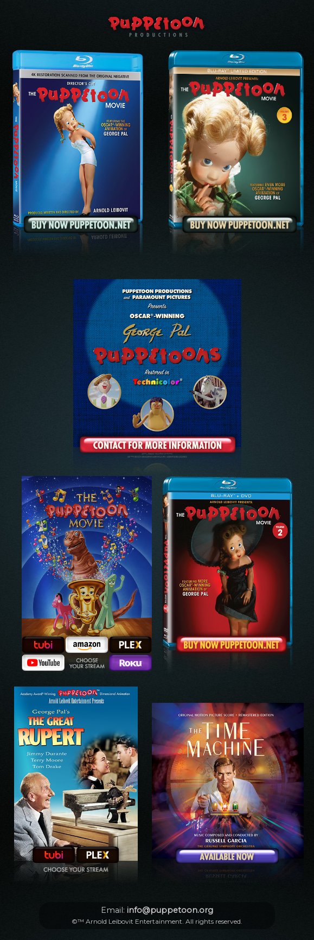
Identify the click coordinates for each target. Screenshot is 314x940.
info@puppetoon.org (170, 910)
